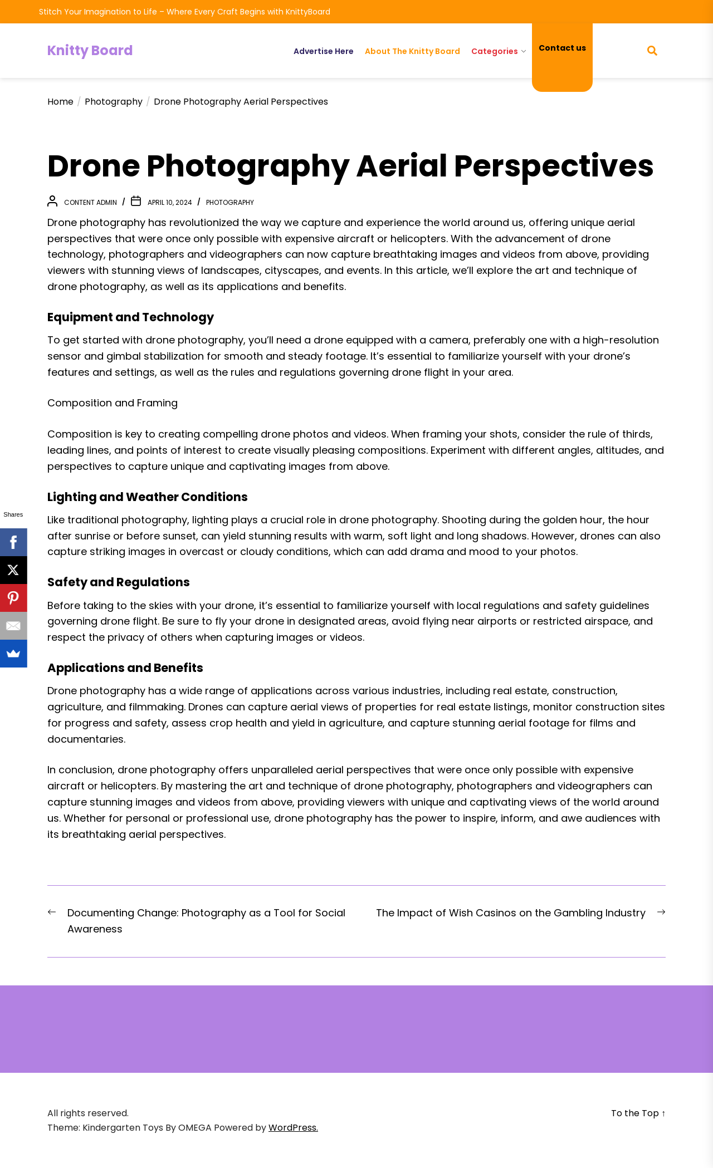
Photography (230, 202)
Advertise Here (324, 51)
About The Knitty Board (412, 51)
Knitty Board (90, 50)
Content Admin (90, 202)
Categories (494, 51)
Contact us (562, 47)
